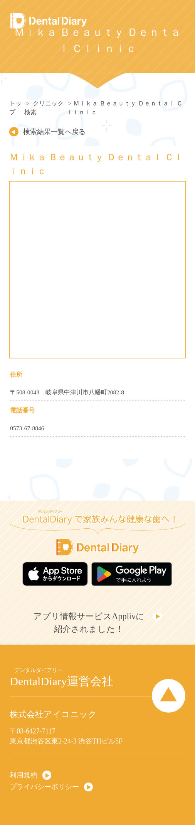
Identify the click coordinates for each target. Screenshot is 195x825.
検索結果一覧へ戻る (54, 132)
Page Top (168, 696)
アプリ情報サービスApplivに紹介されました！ (89, 622)
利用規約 (23, 775)
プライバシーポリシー (44, 787)
